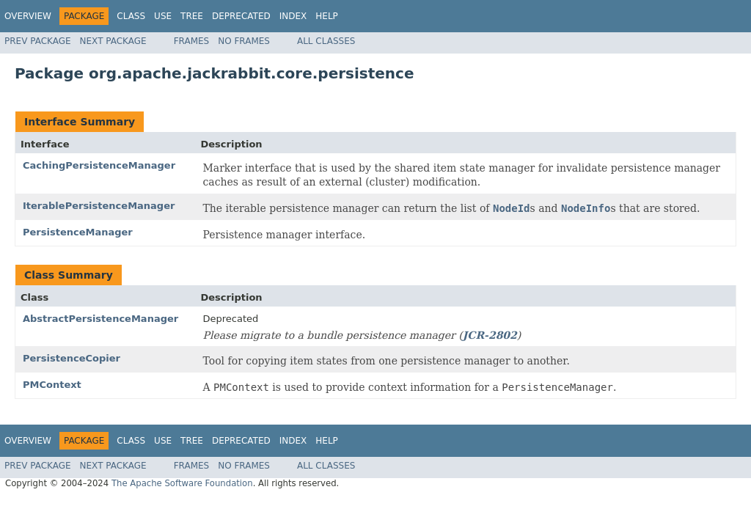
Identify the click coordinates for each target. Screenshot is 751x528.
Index (293, 16)
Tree (191, 16)
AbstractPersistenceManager (100, 318)
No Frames (244, 41)
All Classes (326, 41)
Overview (27, 16)
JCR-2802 (490, 335)
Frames (192, 41)
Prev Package (37, 41)
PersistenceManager (78, 232)
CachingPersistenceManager (99, 165)
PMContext (52, 384)
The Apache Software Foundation (182, 483)
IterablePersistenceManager (99, 205)
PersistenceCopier (71, 358)
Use (163, 16)
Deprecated (241, 16)
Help (326, 16)
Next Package (113, 41)
